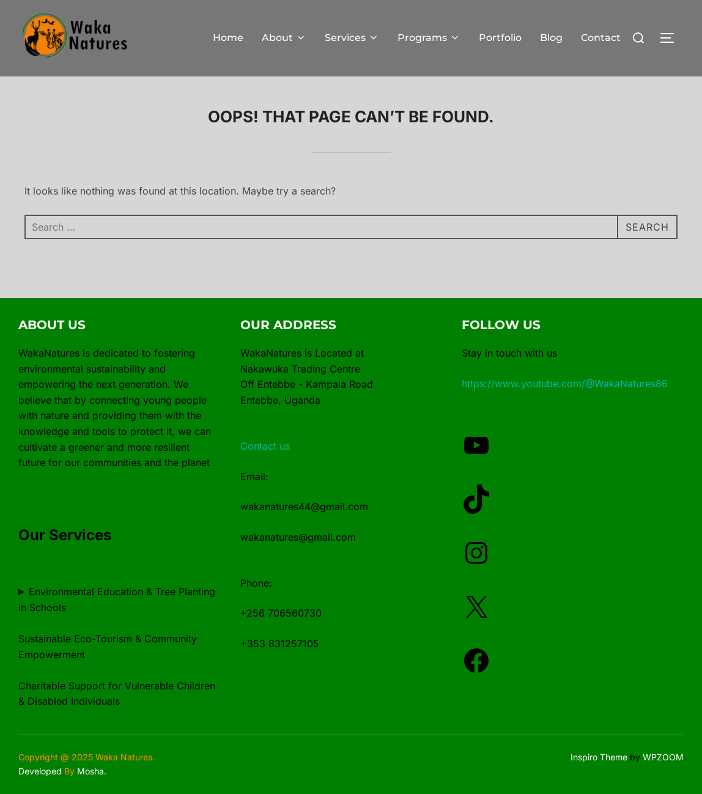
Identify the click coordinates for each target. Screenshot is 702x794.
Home (228, 37)
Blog (551, 37)
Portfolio (500, 37)
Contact (601, 37)
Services (352, 37)
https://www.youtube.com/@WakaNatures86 (565, 383)
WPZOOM (663, 757)
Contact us (265, 446)
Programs (428, 37)
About (284, 37)
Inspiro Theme (599, 757)
